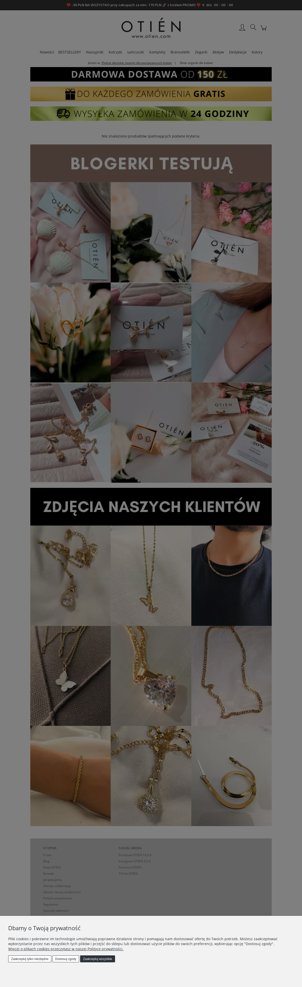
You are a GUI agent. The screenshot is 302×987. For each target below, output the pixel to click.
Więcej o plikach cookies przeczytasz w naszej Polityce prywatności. (66, 948)
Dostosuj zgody (65, 959)
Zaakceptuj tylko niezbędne (29, 959)
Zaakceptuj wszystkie (97, 959)
